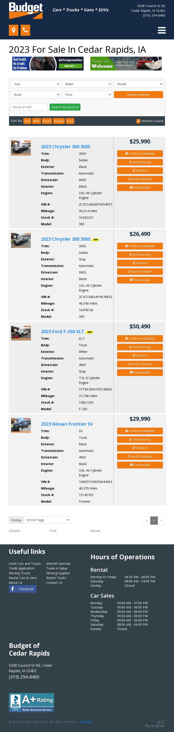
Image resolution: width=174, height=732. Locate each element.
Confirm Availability (140, 153)
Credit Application (21, 568)
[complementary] (160, 718)
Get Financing (140, 162)
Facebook (21, 589)
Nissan (95, 530)
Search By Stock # (65, 107)
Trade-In (140, 170)
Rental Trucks (56, 578)
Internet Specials (58, 563)
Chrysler (15, 530)
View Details (140, 187)
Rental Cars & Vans (23, 578)
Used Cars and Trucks (25, 563)
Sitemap (86, 722)
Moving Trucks (19, 573)
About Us (15, 582)
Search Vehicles (138, 94)
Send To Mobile (140, 179)
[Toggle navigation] (162, 30)
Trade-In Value (57, 568)
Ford (53, 530)
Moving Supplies (58, 573)
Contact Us (54, 582)
